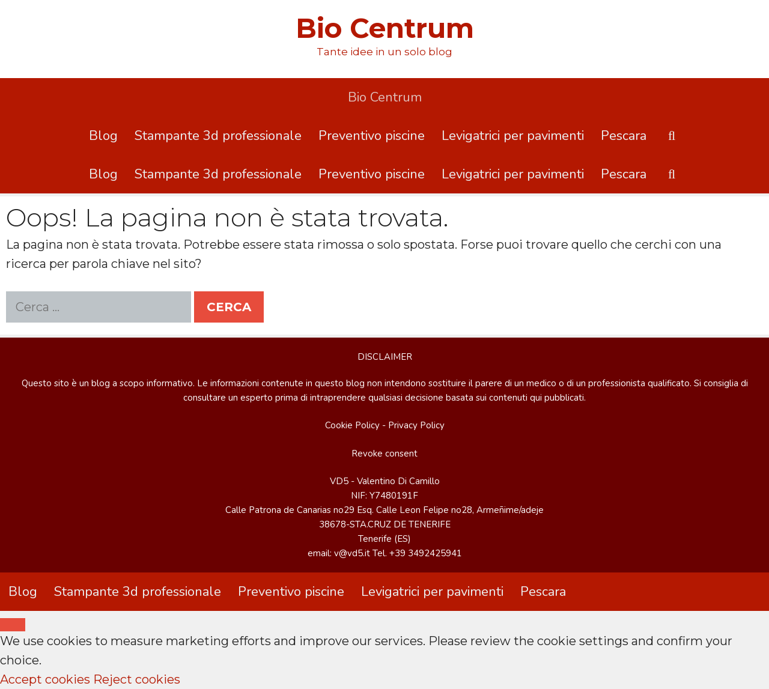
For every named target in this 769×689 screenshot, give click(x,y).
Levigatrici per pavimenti (513, 136)
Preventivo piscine (371, 136)
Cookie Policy (352, 425)
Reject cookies (136, 679)
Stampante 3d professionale (218, 136)
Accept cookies (45, 679)
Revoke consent (384, 454)
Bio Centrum (385, 27)
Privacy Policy (416, 425)
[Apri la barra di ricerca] (671, 136)
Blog (103, 136)
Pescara (623, 136)
